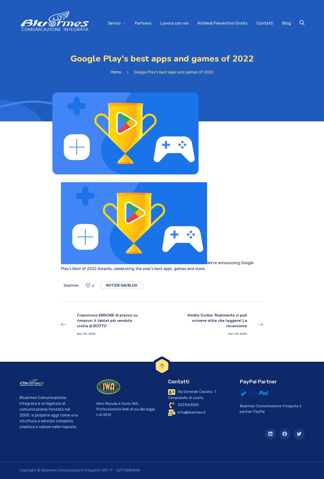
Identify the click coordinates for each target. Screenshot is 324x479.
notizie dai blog (121, 285)
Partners (143, 23)
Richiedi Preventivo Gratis (223, 23)
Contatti (265, 23)
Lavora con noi (175, 23)
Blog (286, 23)
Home (116, 72)
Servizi (114, 23)
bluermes (71, 285)
